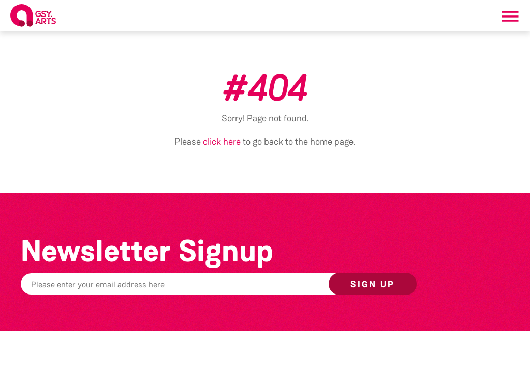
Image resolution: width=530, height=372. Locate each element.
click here (222, 141)
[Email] (204, 284)
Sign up (372, 284)
